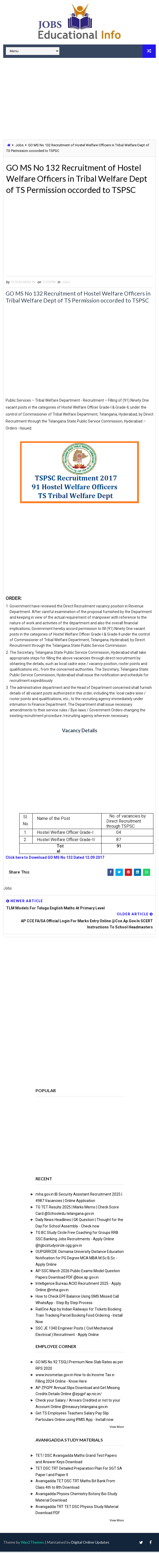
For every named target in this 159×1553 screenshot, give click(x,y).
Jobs (19, 145)
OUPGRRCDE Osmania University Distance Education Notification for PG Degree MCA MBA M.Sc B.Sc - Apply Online (80, 1259)
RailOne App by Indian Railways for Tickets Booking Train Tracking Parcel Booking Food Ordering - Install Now (79, 1317)
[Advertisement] (79, 99)
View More (117, 1428)
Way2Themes (32, 1543)
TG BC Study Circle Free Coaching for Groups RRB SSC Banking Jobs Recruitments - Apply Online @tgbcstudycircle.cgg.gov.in (77, 1240)
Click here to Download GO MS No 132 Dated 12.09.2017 (55, 859)
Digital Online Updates (90, 1543)
